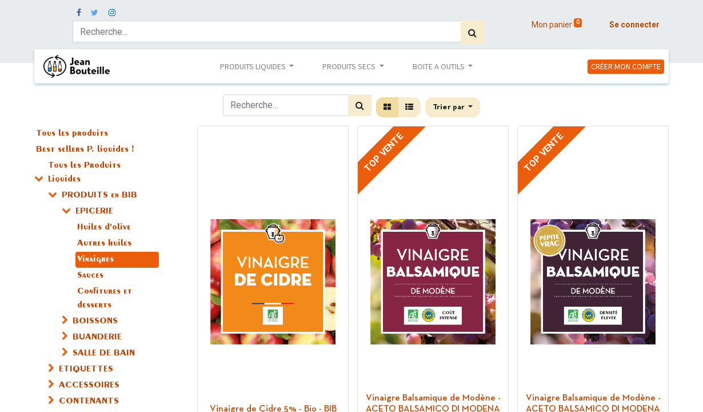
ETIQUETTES (86, 369)
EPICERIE (94, 211)
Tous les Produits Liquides (84, 172)
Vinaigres (95, 259)
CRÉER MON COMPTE (626, 66)
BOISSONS (95, 321)
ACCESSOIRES (89, 385)
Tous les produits (72, 133)
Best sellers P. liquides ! (85, 149)
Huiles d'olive (104, 227)
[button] (453, 107)
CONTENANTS (89, 401)
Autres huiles (104, 243)
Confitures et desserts (104, 298)
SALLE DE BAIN (104, 353)
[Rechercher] (472, 33)
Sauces (90, 275)
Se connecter (634, 24)
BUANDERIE (97, 337)
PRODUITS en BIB (99, 195)
